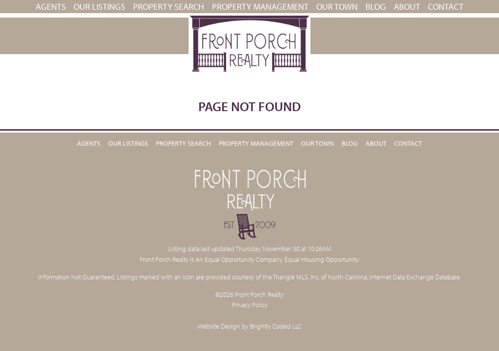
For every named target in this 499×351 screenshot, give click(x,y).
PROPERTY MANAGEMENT (260, 6)
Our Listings (99, 6)
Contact (445, 6)
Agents (51, 6)
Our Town (337, 6)
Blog (375, 6)
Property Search (168, 6)
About (407, 6)
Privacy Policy (250, 304)
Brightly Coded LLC (276, 326)
